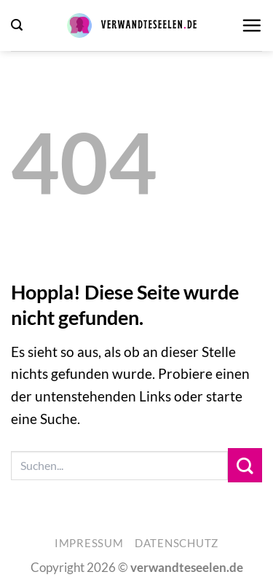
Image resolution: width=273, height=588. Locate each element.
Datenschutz (176, 543)
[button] (17, 25)
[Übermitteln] (245, 465)
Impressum (89, 543)
